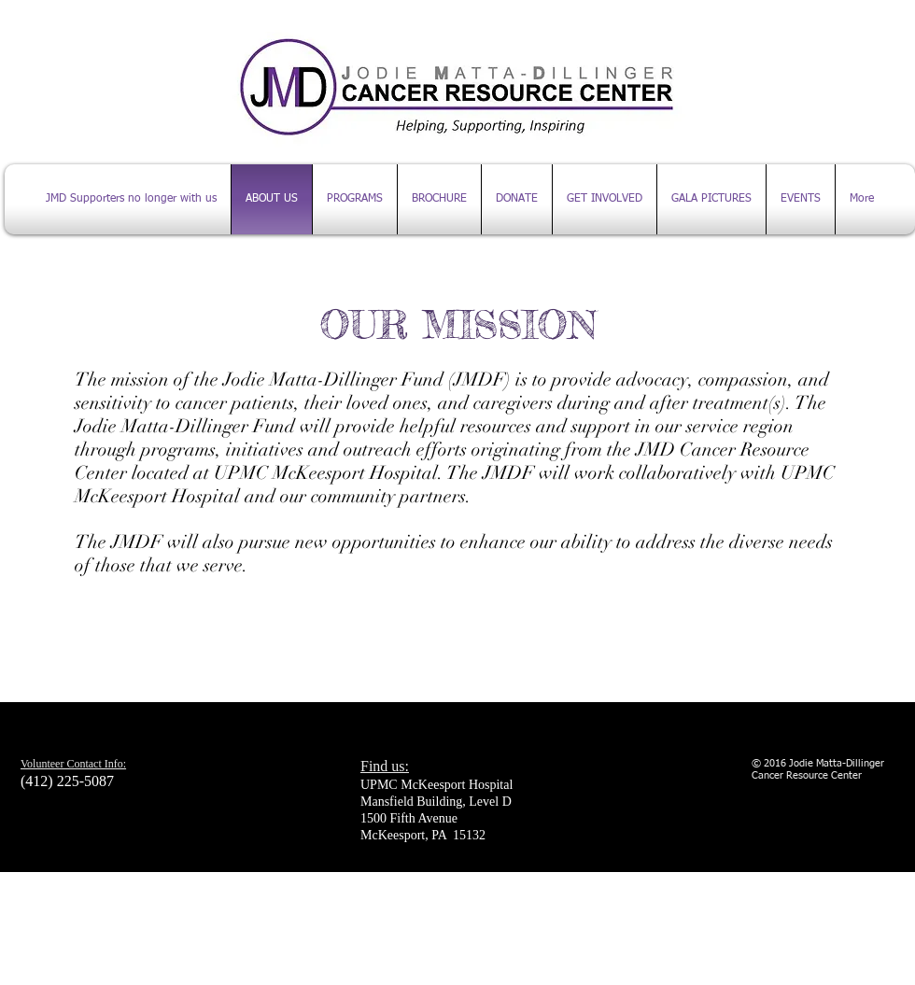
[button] (800, 199)
